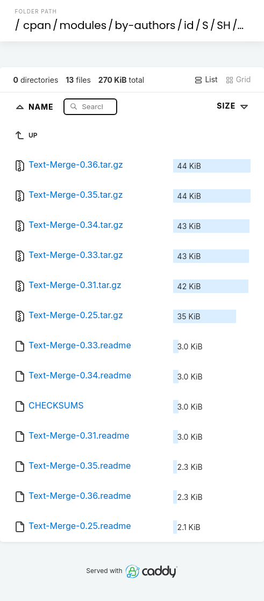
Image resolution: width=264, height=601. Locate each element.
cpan (37, 25)
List (205, 79)
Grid (238, 79)
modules (83, 25)
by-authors (145, 25)
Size (234, 105)
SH (224, 25)
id (189, 25)
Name (42, 106)
